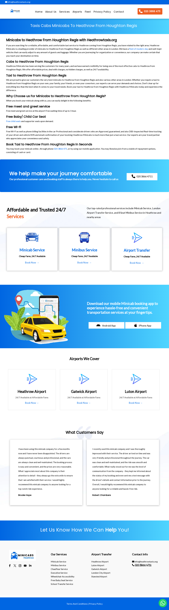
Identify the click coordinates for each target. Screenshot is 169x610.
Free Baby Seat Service (62, 580)
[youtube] (25, 566)
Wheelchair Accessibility (62, 576)
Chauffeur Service (59, 569)
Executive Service (59, 572)
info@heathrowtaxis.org (17, 2)
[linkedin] (30, 566)
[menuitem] (39, 12)
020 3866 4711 (143, 565)
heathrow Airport (100, 561)
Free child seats (13, 121)
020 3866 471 (60, 148)
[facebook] (10, 566)
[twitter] (15, 566)
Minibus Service (58, 565)
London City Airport (100, 572)
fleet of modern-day (138, 48)
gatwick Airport (99, 569)
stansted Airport (99, 576)
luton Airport (97, 565)
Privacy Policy (96, 603)
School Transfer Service (62, 584)
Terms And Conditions (76, 603)
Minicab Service (58, 561)
